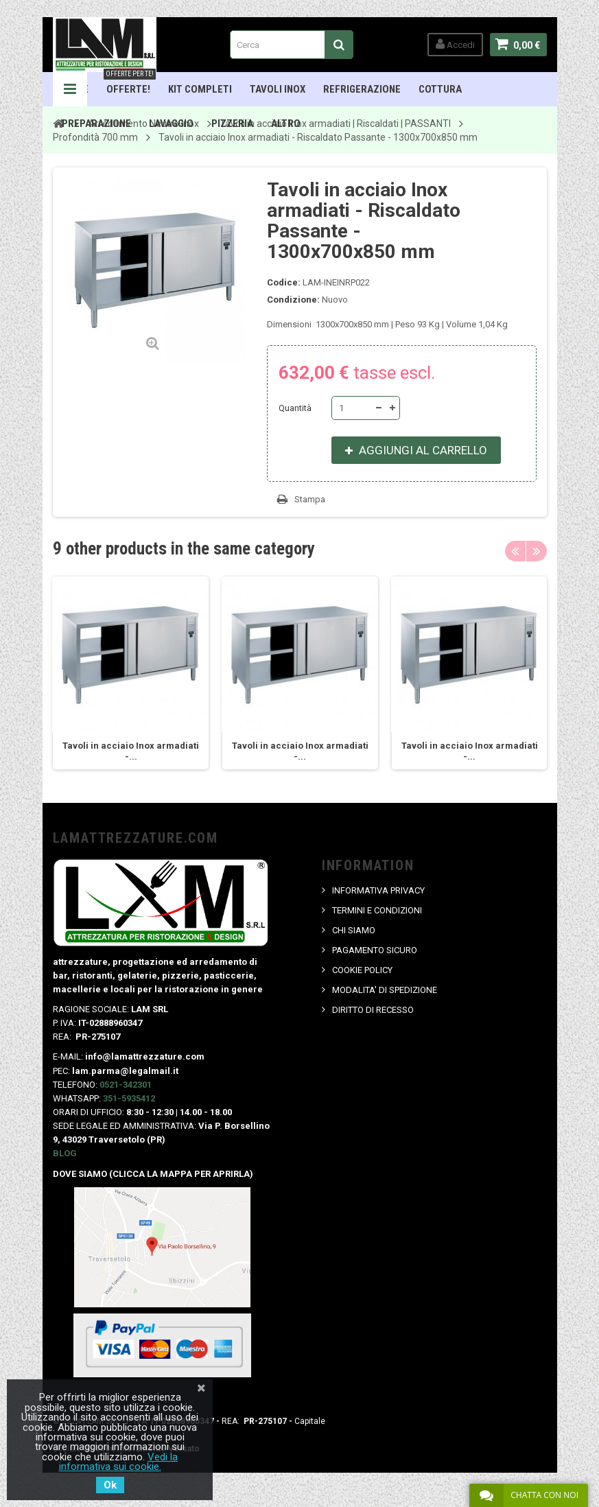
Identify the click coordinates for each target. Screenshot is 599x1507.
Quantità (295, 408)
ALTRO (286, 123)
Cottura (440, 89)
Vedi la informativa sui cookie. (118, 1462)
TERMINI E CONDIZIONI (377, 910)
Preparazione (96, 123)
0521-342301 (125, 1084)
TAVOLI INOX (277, 89)
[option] (130, 672)
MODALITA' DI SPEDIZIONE (384, 990)
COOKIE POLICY (362, 970)
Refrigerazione (362, 89)
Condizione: (293, 299)
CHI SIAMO (353, 930)
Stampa (309, 499)
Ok (110, 1485)
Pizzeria (232, 123)
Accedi (455, 44)
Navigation (70, 89)
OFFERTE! (130, 83)
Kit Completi (200, 89)
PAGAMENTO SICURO (374, 950)
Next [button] (536, 551)
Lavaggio (171, 123)
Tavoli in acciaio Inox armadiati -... (130, 751)
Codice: (284, 282)
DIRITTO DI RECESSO (373, 1010)
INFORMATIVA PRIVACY (378, 890)
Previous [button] (515, 551)
